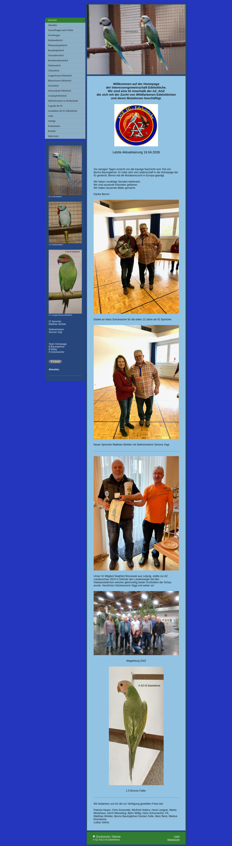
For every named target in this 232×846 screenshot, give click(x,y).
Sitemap (116, 836)
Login (177, 836)
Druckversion (102, 836)
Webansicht (173, 839)
